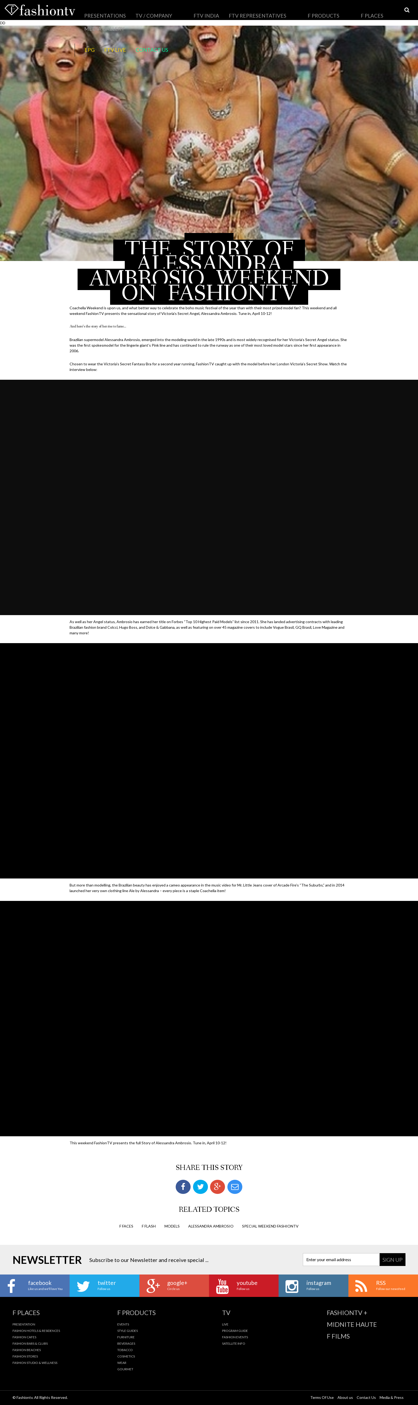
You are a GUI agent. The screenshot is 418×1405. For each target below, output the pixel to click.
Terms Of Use (322, 1397)
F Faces (126, 1226)
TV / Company (128, 12)
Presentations (96, 12)
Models (172, 1226)
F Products (226, 12)
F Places (250, 12)
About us (345, 1397)
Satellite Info (233, 1343)
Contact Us (352, 12)
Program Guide (235, 1331)
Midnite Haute (352, 1324)
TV (226, 1312)
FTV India (156, 12)
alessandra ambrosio (211, 1226)
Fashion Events (235, 1337)
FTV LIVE (327, 12)
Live (225, 1324)
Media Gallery (277, 12)
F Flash (149, 1226)
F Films (338, 1336)
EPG (310, 12)
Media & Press (392, 1397)
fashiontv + (347, 1312)
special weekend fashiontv (270, 1226)
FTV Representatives (190, 12)
